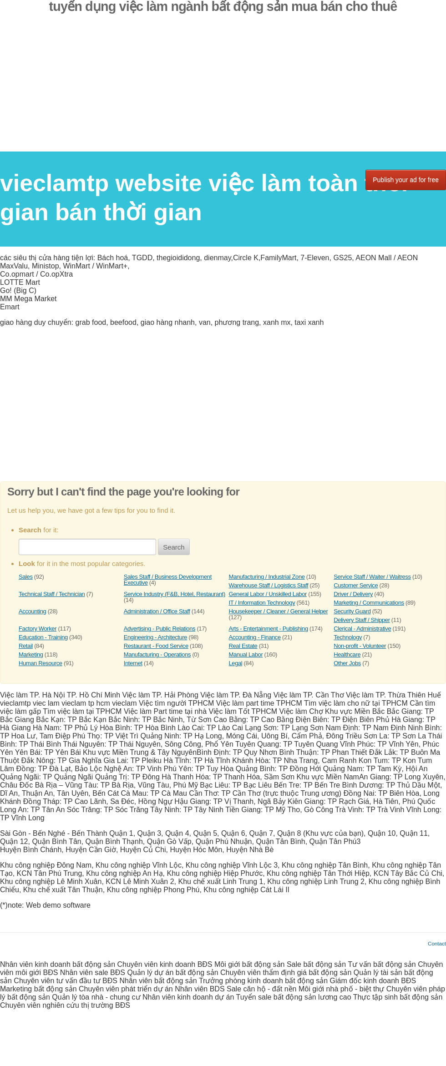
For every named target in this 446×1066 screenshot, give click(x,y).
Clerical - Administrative (362, 628)
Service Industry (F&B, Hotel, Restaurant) (174, 594)
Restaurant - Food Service (156, 645)
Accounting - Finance (255, 637)
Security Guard (352, 611)
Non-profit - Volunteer (360, 645)
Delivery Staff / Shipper (362, 619)
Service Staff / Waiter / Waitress (372, 576)
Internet (133, 663)
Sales (26, 576)
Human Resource (40, 663)
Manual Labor (246, 654)
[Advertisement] (223, 88)
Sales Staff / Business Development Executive (168, 579)
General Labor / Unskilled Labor (268, 594)
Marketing (31, 654)
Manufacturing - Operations (157, 654)
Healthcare (347, 654)
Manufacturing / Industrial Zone (267, 576)
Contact (437, 943)
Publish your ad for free (406, 179)
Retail (26, 645)
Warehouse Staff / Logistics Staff (269, 585)
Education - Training (43, 637)
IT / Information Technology (262, 602)
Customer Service (356, 585)
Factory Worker (37, 628)
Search (174, 547)
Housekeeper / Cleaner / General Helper (278, 611)
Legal (236, 663)
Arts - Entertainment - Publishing (268, 628)
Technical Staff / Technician (52, 594)
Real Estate (243, 645)
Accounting (32, 611)
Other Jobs (347, 663)
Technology (348, 637)
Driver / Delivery (353, 594)
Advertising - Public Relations (159, 628)
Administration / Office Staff (157, 611)
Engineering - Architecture (155, 637)
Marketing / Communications (369, 602)
